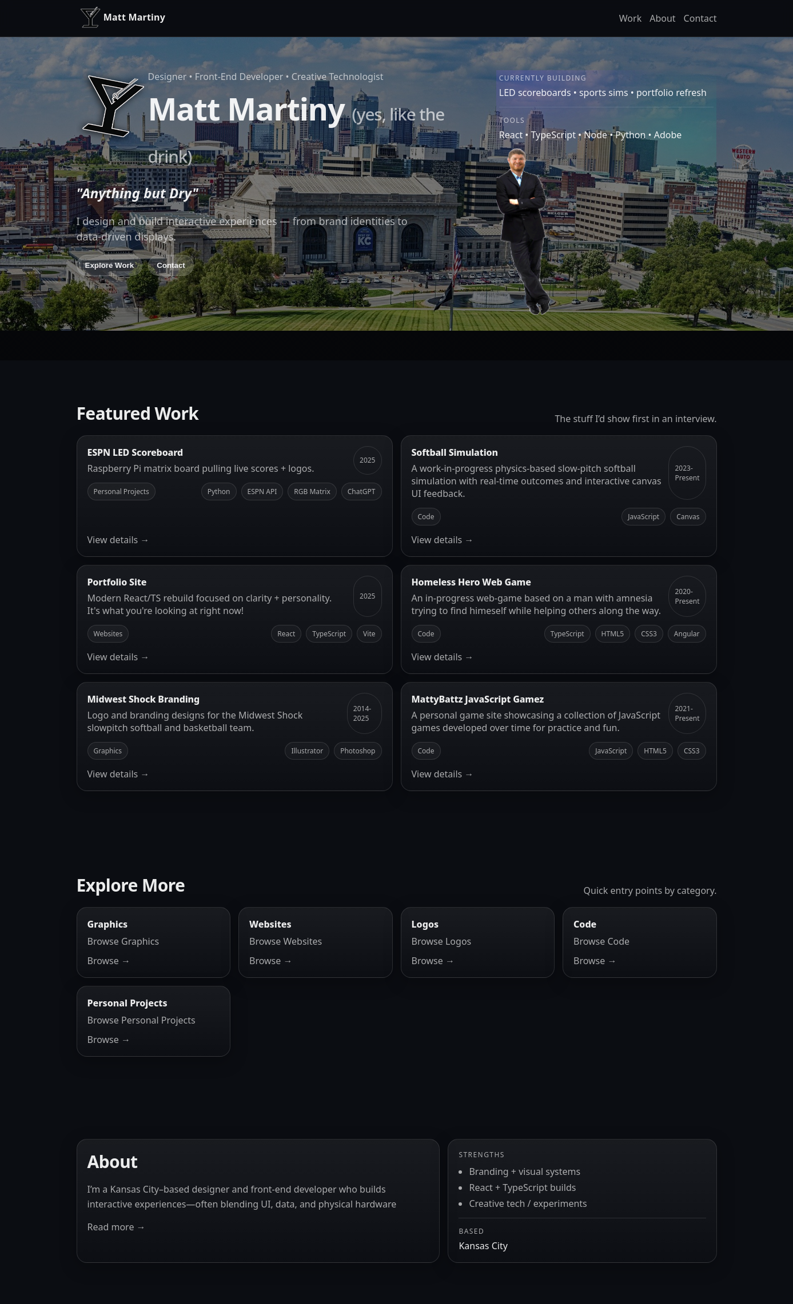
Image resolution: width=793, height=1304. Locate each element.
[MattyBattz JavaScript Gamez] (559, 736)
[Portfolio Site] (235, 619)
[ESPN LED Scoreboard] (235, 496)
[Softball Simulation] (559, 496)
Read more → (116, 1227)
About (662, 18)
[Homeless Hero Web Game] (559, 619)
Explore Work (109, 265)
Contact (700, 18)
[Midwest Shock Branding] (235, 736)
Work (630, 18)
